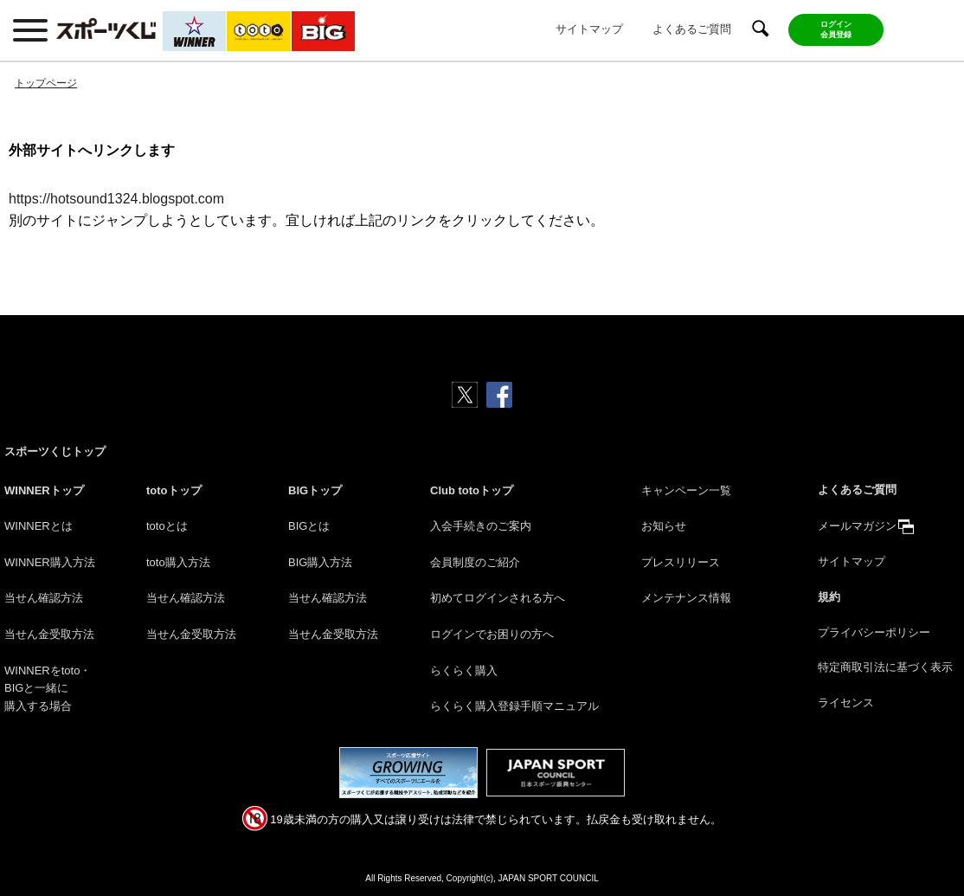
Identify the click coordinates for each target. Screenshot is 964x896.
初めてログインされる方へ (497, 597)
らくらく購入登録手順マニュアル (514, 705)
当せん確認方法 (43, 597)
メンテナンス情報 (686, 597)
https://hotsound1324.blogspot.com (116, 198)
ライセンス (846, 702)
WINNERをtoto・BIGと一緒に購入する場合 (47, 688)
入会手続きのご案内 (480, 525)
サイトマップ (589, 29)
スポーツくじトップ (55, 451)
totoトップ (174, 490)
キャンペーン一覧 (686, 490)
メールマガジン (857, 525)
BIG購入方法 (320, 562)
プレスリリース (680, 562)
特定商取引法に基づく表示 (885, 667)
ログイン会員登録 (836, 29)
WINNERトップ (44, 490)
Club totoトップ (471, 490)
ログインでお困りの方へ (492, 634)
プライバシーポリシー (874, 632)
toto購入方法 (178, 562)
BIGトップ (315, 490)
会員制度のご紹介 (475, 562)
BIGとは (309, 525)
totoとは (167, 525)
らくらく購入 (464, 670)
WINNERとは (38, 525)
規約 (829, 596)
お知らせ (663, 525)
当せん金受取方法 (49, 634)
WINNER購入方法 (49, 562)
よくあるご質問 (691, 29)
